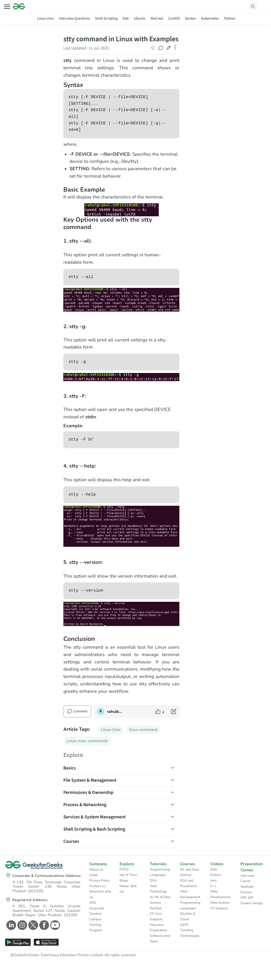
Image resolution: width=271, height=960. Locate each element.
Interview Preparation (158, 928)
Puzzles (246, 892)
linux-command (143, 729)
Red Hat (157, 18)
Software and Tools (160, 939)
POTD (124, 869)
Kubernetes (210, 18)
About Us (96, 869)
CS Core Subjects (156, 916)
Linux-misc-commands (87, 741)
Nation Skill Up (128, 889)
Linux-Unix (45, 18)
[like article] (159, 711)
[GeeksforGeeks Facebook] (43, 925)
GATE (184, 925)
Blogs (124, 880)
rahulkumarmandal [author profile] (115, 711)
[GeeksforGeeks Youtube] (54, 925)
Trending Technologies (190, 933)
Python (229, 18)
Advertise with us (100, 894)
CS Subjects (219, 908)
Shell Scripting (106, 18)
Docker (190, 18)
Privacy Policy (99, 880)
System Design (252, 903)
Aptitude (247, 886)
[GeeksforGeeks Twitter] (32, 925)
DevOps (156, 908)
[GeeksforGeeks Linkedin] (10, 925)
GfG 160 (247, 897)
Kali (126, 18)
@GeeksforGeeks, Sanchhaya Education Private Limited (56, 955)
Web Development (190, 894)
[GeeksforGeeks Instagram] (21, 925)
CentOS (174, 18)
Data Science (219, 902)
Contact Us (97, 886)
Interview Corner (248, 878)
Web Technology (158, 889)
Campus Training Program (95, 924)
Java (213, 880)
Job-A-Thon (128, 875)
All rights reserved (120, 955)
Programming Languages (160, 872)
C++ (213, 886)
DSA (153, 880)
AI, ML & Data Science (160, 900)
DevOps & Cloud (187, 916)
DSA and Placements (189, 883)
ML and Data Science (189, 872)
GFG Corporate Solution (96, 908)
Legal (93, 875)
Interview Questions (74, 18)
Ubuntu (139, 18)
